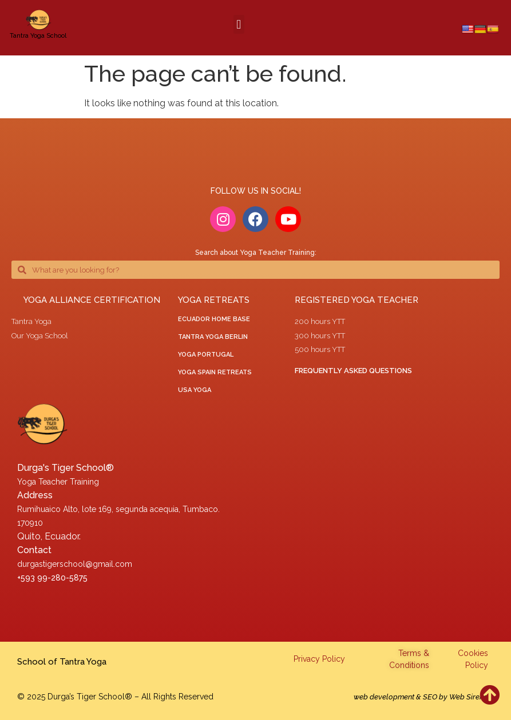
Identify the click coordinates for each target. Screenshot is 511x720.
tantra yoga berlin (213, 337)
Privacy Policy (319, 658)
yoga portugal (205, 354)
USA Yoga (194, 390)
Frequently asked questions (353, 370)
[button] (238, 24)
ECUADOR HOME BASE (214, 319)
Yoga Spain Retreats (215, 372)
